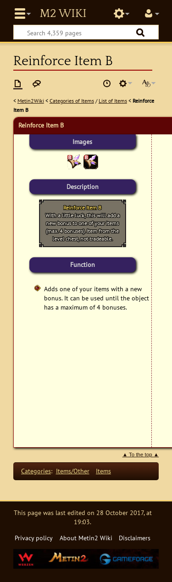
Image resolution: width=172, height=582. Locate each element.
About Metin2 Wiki (86, 537)
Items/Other (72, 470)
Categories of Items (72, 100)
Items (103, 470)
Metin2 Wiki (62, 13)
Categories (36, 470)
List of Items (113, 100)
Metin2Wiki (30, 100)
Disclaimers (134, 537)
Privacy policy (34, 537)
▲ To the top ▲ (140, 454)
